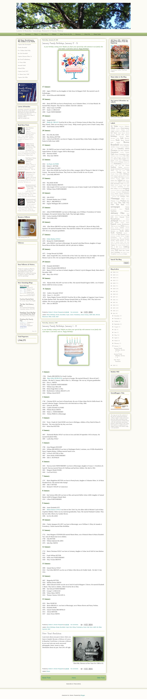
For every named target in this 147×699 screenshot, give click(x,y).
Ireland (120, 180)
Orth (122, 215)
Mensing (117, 195)
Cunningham (122, 154)
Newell (127, 204)
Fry (119, 165)
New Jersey (114, 203)
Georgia (113, 169)
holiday (116, 177)
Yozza (117, 254)
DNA (112, 157)
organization (117, 215)
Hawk (120, 174)
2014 (114, 305)
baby (124, 131)
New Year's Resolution (51, 634)
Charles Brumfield (22, 47)
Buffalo (121, 145)
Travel (117, 240)
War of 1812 (114, 247)
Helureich (116, 175)
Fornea (112, 163)
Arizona (123, 130)
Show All (34, 331)
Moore (123, 198)
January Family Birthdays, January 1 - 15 (59, 326)
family (116, 160)
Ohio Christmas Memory (30, 128)
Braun (122, 140)
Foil (128, 162)
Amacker (118, 128)
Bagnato (127, 131)
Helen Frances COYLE (54, 509)
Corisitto (122, 152)
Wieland (125, 248)
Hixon (127, 175)
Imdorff (127, 178)
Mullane (123, 201)
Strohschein (113, 236)
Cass (116, 148)
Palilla (112, 217)
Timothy (113, 240)
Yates (121, 252)
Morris (127, 198)
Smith (53, 316)
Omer (128, 213)
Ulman (121, 242)
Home (20, 34)
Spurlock (44, 629)
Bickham (127, 134)
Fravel (123, 163)
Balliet (119, 133)
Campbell (122, 147)
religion (122, 222)
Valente (112, 243)
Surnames (28, 34)
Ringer (119, 226)
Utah (128, 242)
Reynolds (115, 226)
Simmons (113, 231)
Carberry (127, 147)
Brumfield (62, 314)
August (116, 327)
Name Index (97, 34)
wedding (126, 247)
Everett (112, 160)
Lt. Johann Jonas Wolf (23, 74)
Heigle (112, 175)
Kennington (117, 183)
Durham (124, 157)
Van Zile (127, 243)
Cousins (127, 152)
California (117, 147)
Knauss (116, 185)
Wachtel (124, 245)
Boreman (127, 138)
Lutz (117, 190)
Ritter (50, 316)
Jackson (127, 180)
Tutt (128, 240)
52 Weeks (114, 126)
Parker (116, 217)
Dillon (127, 156)
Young (127, 252)
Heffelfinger (126, 174)
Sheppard (127, 229)
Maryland (118, 192)
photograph (114, 221)
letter (112, 188)
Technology (126, 237)
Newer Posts (46, 678)
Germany (126, 169)
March (116, 340)
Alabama (127, 126)
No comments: (75, 312)
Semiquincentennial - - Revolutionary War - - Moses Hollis (31, 186)
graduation (113, 172)
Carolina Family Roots (27, 299)
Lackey (124, 185)
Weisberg (113, 248)
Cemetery (121, 148)
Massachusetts (125, 192)
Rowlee (116, 227)
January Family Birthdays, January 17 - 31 (60, 43)
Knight (120, 185)
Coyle (67, 314)
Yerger (124, 252)
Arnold (127, 130)
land (128, 185)
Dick (70, 627)
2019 (114, 291)
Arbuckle (113, 130)
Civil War (120, 150)
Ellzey (74, 627)
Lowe (115, 190)
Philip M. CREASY (53, 122)
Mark (94, 314)
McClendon (126, 193)
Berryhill (118, 134)
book (121, 138)
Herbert (120, 175)
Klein (128, 183)
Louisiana (126, 188)
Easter (112, 159)
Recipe (116, 222)
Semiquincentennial (115, 229)
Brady (57, 627)
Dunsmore (119, 157)
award (120, 131)
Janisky (112, 182)
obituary (114, 213)
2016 (114, 299)
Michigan (122, 196)
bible (123, 134)
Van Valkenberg (121, 243)
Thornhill (122, 239)
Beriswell (113, 134)
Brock (112, 142)
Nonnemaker (113, 209)
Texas (117, 239)
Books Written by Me (66, 34)
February (116, 343)
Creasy (116, 154)
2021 (114, 286)
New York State (117, 204)
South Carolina (116, 233)
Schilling (122, 227)
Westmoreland (119, 248)
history (124, 175)
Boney (118, 138)
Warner (120, 247)
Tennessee (113, 239)
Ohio (122, 213)
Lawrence (120, 186)
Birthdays (52, 314)
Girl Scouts (122, 170)
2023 (114, 280)
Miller (127, 196)
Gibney (112, 170)
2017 (114, 297)
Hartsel (116, 174)
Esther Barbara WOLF (53, 239)
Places (36, 34)
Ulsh (125, 242)
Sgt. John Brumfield (23, 53)
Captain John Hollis (23, 77)
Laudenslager (114, 186)
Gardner (113, 167)
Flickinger (121, 162)
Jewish (116, 182)
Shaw (123, 229)
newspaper (115, 207)
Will (128, 248)
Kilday (122, 183)
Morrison (113, 201)
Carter (112, 148)
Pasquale (122, 217)
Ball (112, 133)
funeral (127, 165)
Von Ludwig (118, 245)
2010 (114, 365)
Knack (112, 185)
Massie (112, 193)
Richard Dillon (21, 68)
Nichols (127, 207)
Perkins (127, 219)
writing (117, 252)
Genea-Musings (24, 286)
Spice (119, 234)
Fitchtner (116, 162)
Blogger (83, 695)
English (124, 159)
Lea (125, 186)
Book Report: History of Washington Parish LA (31, 159)
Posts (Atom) (77, 684)
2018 (114, 294)
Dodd (115, 157)
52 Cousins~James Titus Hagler (27, 300)
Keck (128, 182)
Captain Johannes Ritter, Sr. (25, 56)
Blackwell (122, 136)
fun (123, 165)
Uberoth (117, 242)
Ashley (112, 131)
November (117, 318)
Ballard (115, 133)
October (116, 321)
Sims (117, 231)
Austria (117, 131)
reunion (119, 224)
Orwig (124, 215)
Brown (58, 314)
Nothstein (126, 211)
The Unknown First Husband (27, 315)
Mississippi (115, 199)
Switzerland (113, 237)
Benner (123, 133)
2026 (114, 272)
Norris (120, 209)
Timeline (127, 239)
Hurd (91, 627)
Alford (48, 314)
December (117, 316)
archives (118, 130)
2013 (114, 308)
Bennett (127, 133)
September (117, 324)
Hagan (124, 172)
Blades (127, 136)
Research (113, 224)
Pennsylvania (115, 219)
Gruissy (86, 314)
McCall (98, 314)
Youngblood (113, 254)
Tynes (112, 242)
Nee (128, 201)
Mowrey (118, 201)
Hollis (119, 177)
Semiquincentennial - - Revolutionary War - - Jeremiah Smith (31, 201)
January (116, 346)
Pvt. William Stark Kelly (24, 50)
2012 (114, 310)
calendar (113, 147)
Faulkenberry (126, 160)
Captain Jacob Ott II (23, 71)
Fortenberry (77, 314)
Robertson (127, 226)
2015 (114, 302)
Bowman (113, 140)
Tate (120, 237)
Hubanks (127, 177)
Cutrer (71, 314)
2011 (114, 313)
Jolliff (90, 314)
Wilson (112, 250)
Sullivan (122, 236)
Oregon (112, 215)
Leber (128, 186)
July (115, 329)
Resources (78, 34)
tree (125, 240)
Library (116, 188)
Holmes (123, 177)
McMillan (113, 195)
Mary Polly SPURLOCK (55, 378)
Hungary (118, 178)
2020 (114, 288)
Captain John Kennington (24, 44)
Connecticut (114, 152)
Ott (97, 627)
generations (126, 167)
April (115, 338)
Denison (121, 156)
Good (82, 314)
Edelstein (116, 159)
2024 (114, 277)
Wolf (57, 316)
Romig (112, 227)
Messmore (45, 316)
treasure (122, 240)
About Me (87, 34)
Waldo (127, 245)
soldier (127, 231)
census (127, 148)
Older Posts (101, 678)
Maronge (113, 192)
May (115, 335)
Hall (88, 627)
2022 (114, 283)
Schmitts (127, 227)
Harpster (112, 174)
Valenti (115, 243)
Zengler (125, 254)
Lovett (112, 190)
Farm (120, 160)
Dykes (127, 157)
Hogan (112, 177)
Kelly (112, 183)
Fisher (112, 162)
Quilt (112, 222)
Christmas (114, 150)
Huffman (113, 178)
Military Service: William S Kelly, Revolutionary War (30, 145)
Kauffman (123, 182)
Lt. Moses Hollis (22, 62)
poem (124, 220)
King (125, 183)
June (115, 332)
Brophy (118, 142)
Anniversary (125, 128)
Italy (124, 180)
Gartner (120, 167)
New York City (123, 203)
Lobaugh (120, 188)
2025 (114, 275)
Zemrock (121, 254)
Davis (117, 156)
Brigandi (127, 140)
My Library (44, 34)
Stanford (127, 234)
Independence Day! (30, 172)
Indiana (112, 180)
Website (54, 34)
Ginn (117, 170)
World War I (121, 250)
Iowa (116, 180)
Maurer (116, 193)
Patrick (127, 217)
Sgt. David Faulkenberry (24, 59)
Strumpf (118, 236)
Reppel (127, 222)
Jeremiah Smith (22, 65)
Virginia (113, 245)
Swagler (127, 236)
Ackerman (121, 126)
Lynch (120, 190)
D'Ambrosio (113, 156)
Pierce (120, 220)
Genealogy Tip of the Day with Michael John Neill (27, 313)
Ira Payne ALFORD (53, 164)
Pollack (127, 220)
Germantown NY (119, 169)
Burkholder (126, 145)
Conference (126, 150)
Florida (125, 162)
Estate (128, 159)
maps (123, 190)
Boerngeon (113, 138)
